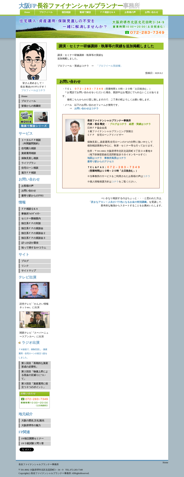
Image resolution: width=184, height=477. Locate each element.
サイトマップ (28, 270)
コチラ (146, 176)
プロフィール (28, 101)
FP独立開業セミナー (32, 438)
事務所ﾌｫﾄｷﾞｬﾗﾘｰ (30, 213)
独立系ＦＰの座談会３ (33, 238)
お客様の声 (27, 186)
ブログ (25, 261)
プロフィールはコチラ (33, 90)
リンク (25, 266)
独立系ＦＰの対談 (31, 223)
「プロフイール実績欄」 (109, 66)
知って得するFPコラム (33, 247)
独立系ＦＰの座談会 (32, 228)
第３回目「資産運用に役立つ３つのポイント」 (34, 385)
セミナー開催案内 (31, 218)
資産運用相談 (28, 153)
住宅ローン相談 (29, 168)
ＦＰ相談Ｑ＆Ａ (29, 209)
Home (24, 96)
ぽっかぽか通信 (29, 243)
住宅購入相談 (28, 148)
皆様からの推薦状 (31, 106)
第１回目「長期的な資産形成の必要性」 (34, 365)
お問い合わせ (28, 190)
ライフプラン (28, 163)
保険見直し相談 (29, 158)
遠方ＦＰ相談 (28, 172)
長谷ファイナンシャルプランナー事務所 (39, 464)
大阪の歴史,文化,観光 (32, 420)
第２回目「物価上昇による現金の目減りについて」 (34, 375)
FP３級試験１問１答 (32, 443)
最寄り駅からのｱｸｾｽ (32, 195)
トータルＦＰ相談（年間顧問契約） (31, 142)
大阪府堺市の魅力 (31, 425)
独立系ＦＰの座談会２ (33, 233)
